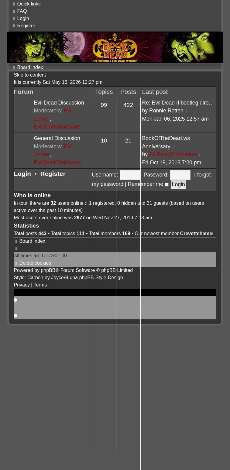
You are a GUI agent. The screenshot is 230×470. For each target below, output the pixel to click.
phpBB (48, 270)
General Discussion (57, 138)
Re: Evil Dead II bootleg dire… (178, 103)
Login (22, 173)
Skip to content (30, 74)
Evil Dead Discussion (59, 103)
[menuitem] (19, 11)
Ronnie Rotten (166, 111)
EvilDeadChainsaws (57, 127)
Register (52, 173)
